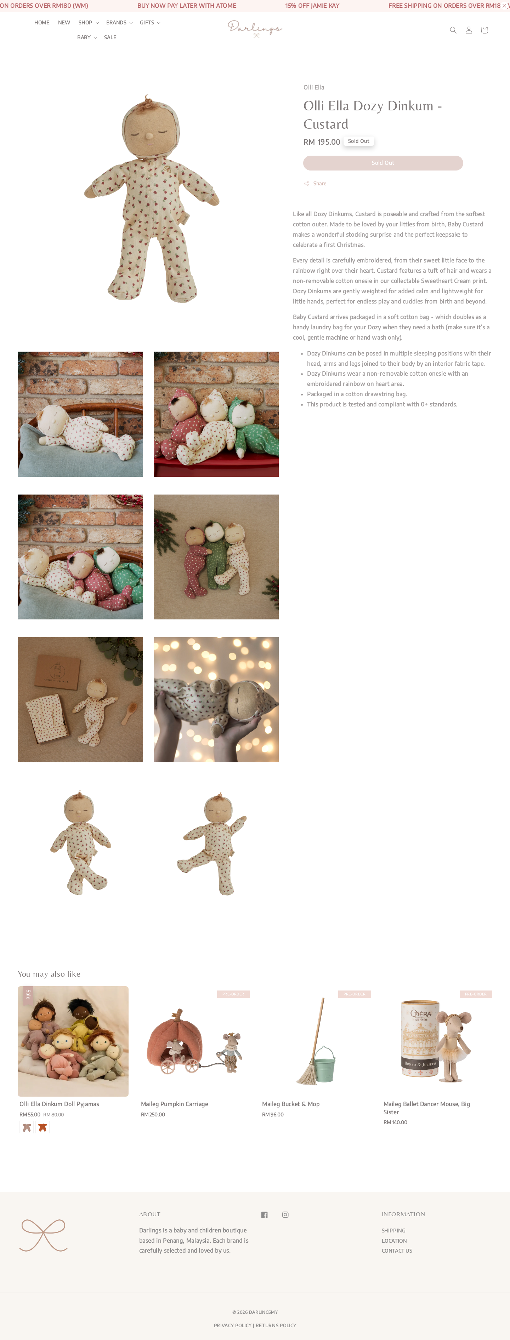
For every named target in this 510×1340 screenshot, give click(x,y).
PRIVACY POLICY (233, 1325)
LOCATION (394, 1241)
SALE (110, 37)
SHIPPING (394, 1231)
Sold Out (383, 163)
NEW (64, 22)
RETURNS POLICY (276, 1325)
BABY (83, 37)
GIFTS (147, 22)
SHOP (85, 22)
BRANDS (116, 22)
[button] (453, 30)
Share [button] (315, 183)
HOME (41, 22)
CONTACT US (397, 1251)
